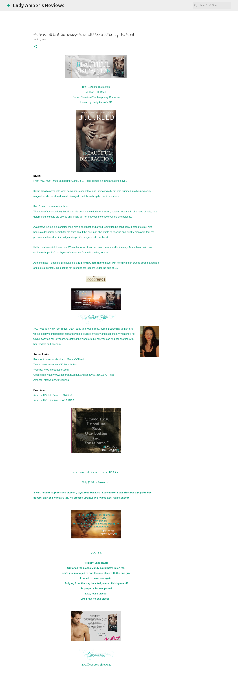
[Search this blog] (215, 5)
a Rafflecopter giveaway (96, 664)
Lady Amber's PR (102, 102)
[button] (35, 47)
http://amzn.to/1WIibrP (60, 395)
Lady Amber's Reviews (38, 5)
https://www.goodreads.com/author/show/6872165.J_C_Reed (81, 374)
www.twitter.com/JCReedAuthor (59, 364)
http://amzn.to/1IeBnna (56, 380)
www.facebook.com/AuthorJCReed (65, 359)
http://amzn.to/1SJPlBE (61, 400)
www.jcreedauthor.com (56, 369)
